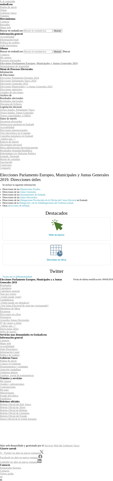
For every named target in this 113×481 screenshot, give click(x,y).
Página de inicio (8, 7)
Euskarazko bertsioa (10, 467)
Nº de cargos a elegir (11, 323)
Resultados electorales (11, 101)
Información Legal (9, 352)
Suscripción (6, 162)
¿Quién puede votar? (10, 297)
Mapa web (5, 27)
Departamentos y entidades (14, 366)
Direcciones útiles (9, 328)
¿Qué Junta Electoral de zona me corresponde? (24, 305)
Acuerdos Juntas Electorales (14, 320)
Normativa (5, 317)
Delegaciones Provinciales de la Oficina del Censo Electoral (48, 200)
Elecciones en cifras (56, 259)
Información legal (9, 39)
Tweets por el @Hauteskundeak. (17, 276)
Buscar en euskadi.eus (11, 30)
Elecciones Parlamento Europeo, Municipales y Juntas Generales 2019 (39, 63)
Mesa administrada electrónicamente (19, 147)
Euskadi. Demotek (9, 156)
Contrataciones (8, 387)
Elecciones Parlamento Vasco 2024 (18, 80)
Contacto (4, 21)
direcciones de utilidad (18, 205)
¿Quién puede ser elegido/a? (14, 302)
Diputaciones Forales (30, 189)
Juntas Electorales (28, 197)
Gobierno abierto (9, 372)
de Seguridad (14, 66)
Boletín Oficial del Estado (13, 416)
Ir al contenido (7, 1)
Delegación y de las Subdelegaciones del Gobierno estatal (46, 203)
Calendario (5, 288)
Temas (3, 10)
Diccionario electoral (11, 144)
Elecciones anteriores (11, 89)
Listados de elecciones (11, 92)
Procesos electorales (10, 60)
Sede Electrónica (9, 45)
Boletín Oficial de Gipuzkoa (14, 413)
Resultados (5, 285)
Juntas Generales (28, 192)
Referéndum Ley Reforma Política (18, 153)
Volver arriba (7, 473)
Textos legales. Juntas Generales (17, 112)
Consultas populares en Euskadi (16, 136)
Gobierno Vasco (8, 13)
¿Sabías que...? (7, 139)
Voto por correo (8, 294)
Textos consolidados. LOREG (15, 115)
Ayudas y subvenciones (12, 384)
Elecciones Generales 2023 (14, 83)
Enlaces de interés (9, 141)
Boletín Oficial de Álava (12, 407)
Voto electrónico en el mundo (15, 133)
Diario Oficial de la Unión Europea (18, 419)
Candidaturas (7, 299)
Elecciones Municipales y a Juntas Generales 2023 (26, 86)
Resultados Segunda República (16, 150)
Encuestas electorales (11, 121)
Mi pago (4, 390)
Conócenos (6, 165)
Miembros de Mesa (10, 308)
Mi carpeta (5, 57)
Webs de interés (56, 235)
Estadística (5, 398)
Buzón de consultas (10, 159)
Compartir (5, 168)
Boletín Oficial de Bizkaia (13, 410)
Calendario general (10, 291)
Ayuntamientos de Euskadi (32, 194)
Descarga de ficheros (11, 104)
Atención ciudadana (10, 369)
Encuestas (5, 311)
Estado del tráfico (9, 395)
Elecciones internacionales (14, 130)
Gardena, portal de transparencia (17, 375)
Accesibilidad (7, 36)
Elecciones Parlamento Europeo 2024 (19, 78)
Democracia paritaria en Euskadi (17, 124)
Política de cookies (10, 42)
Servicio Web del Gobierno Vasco (61, 445)
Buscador (5, 24)
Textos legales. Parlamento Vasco (17, 109)
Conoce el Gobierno (10, 363)
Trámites (4, 16)
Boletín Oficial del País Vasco (15, 404)
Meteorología (7, 392)
